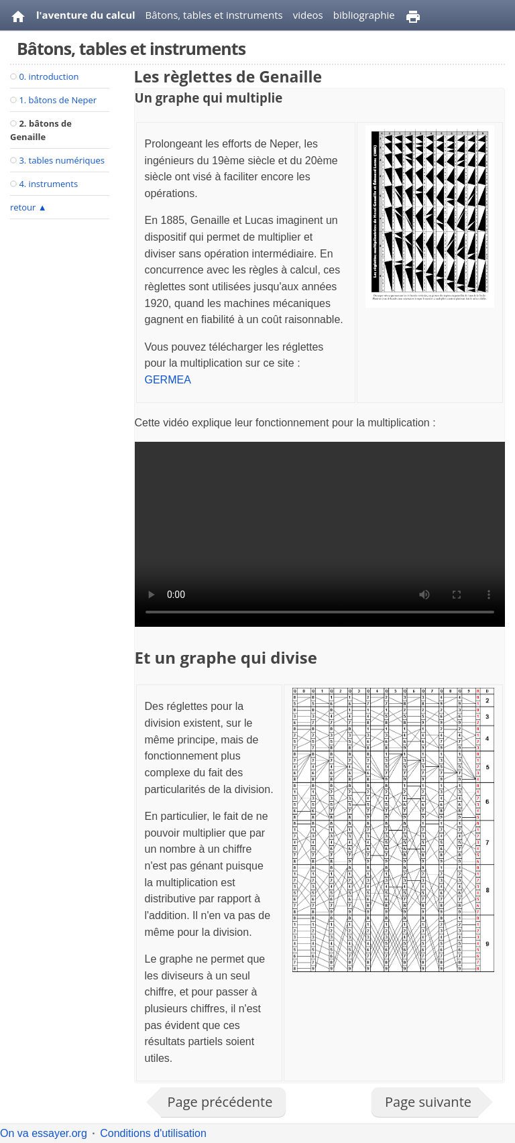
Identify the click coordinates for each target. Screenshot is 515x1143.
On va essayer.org (43, 1133)
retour (28, 207)
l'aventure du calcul (85, 14)
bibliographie (364, 14)
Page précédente (220, 1102)
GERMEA (168, 379)
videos (308, 14)
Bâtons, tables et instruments (214, 14)
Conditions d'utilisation (153, 1133)
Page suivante (428, 1102)
